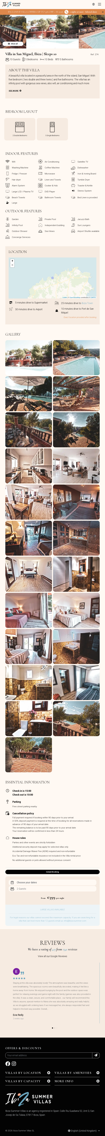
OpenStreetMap (75, 297)
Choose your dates (27, 882)
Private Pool (50, 219)
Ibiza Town (87, 303)
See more (13, 91)
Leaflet (64, 297)
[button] (52, 46)
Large (14, 203)
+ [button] (12, 261)
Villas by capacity (23, 1081)
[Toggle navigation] (99, 4)
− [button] (12, 265)
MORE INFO (64, 1081)
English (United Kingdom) (82, 1130)
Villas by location (23, 1073)
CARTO (93, 297)
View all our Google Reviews (52, 956)
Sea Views (50, 231)
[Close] (103, 12)
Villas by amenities (73, 1073)
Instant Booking (52, 872)
